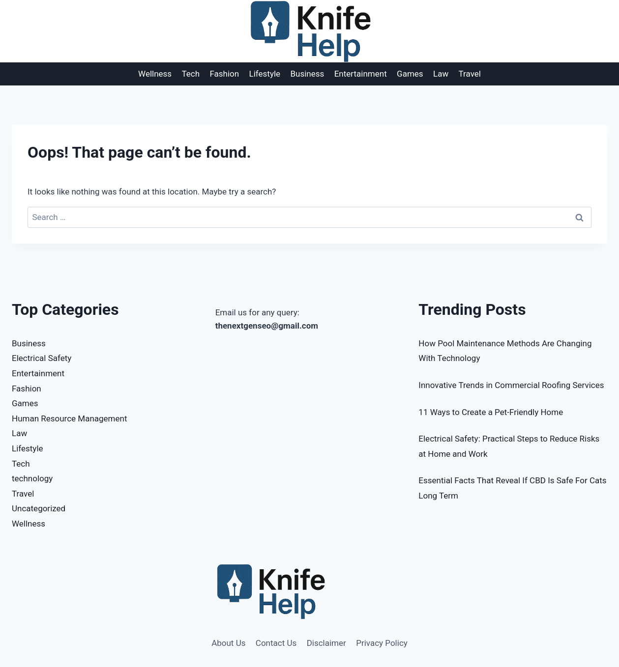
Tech (191, 74)
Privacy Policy (382, 643)
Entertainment (360, 74)
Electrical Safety (41, 358)
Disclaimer (326, 643)
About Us (228, 643)
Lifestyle (265, 74)
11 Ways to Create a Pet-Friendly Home (490, 412)
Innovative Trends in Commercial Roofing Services (511, 385)
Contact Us (276, 643)
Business (307, 74)
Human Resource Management (69, 418)
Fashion (224, 74)
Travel (470, 74)
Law (440, 74)
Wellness (155, 74)
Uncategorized (38, 508)
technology (32, 478)
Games (410, 74)
